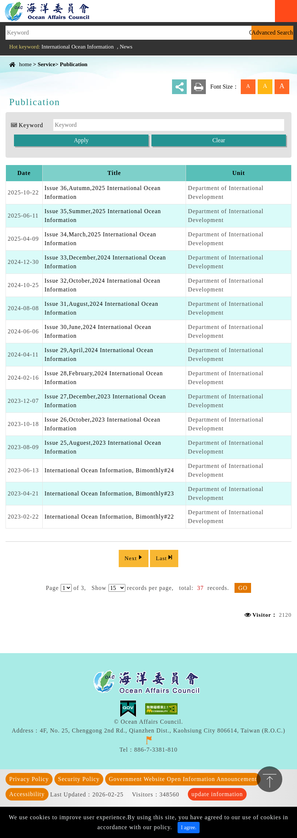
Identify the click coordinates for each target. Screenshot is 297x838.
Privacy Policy (29, 777)
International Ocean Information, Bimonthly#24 (109, 470)
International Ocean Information (78, 46)
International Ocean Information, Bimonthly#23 (109, 493)
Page (52, 586)
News (126, 46)
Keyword (31, 125)
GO (242, 586)
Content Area (23, 58)
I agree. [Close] (188, 826)
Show (99, 586)
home (25, 64)
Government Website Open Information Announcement (183, 777)
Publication (73, 64)
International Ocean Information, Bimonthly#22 (109, 516)
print (198, 86)
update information (217, 792)
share (179, 86)
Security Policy (79, 777)
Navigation (286, 11)
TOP (269, 779)
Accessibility (27, 792)
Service (46, 64)
